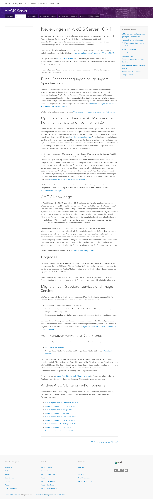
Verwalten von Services (68, 16)
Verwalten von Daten (48, 16)
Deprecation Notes (65, 59)
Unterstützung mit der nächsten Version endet (68, 179)
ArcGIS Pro (45, 471)
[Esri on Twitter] (115, 470)
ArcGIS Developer (48, 481)
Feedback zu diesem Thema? (106, 442)
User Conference (84, 478)
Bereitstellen (32, 16)
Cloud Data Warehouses (54, 347)
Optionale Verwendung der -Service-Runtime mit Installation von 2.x (133, 43)
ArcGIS (43, 478)
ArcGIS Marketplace (49, 488)
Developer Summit (84, 481)
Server (7, 474)
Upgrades (125, 53)
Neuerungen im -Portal (60, 424)
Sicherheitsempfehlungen (51, 190)
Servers (34, 3)
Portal (27, 3)
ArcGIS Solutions (47, 485)
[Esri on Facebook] (119, 470)
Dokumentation (11, 488)
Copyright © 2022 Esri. (12, 495)
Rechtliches (61, 495)
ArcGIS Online (46, 467)
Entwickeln (94, 16)
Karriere (80, 471)
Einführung (20, 16)
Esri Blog (80, 474)
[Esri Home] (118, 462)
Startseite (9, 16)
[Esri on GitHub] (122, 470)
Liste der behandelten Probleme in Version (94, 53)
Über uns (80, 467)
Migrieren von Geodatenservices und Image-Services (133, 59)
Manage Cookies (50, 495)
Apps (57, 3)
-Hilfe (84, 251)
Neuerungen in (61, 403)
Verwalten (83, 16)
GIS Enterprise (13, 3)
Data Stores (42, 3)
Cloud (51, 3)
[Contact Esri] (126, 470)
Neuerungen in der (59, 431)
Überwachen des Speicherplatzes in (94, 112)
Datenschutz (39, 495)
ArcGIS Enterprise (48, 474)
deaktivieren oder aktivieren (79, 137)
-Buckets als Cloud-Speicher (72, 376)
